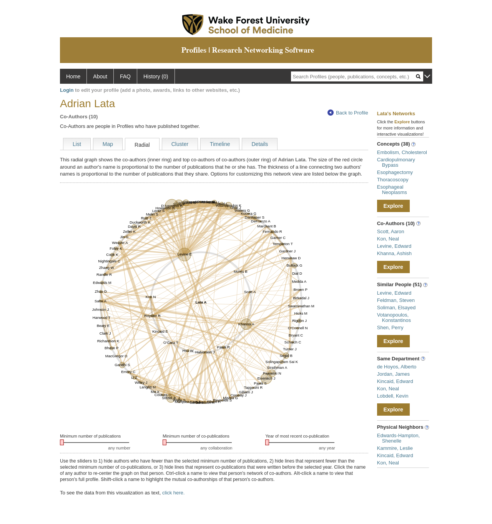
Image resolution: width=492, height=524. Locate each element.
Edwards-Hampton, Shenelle (398, 438)
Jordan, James (393, 374)
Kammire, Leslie (395, 448)
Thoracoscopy (393, 179)
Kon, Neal (388, 239)
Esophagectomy (395, 172)
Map (108, 144)
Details (259, 144)
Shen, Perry (390, 327)
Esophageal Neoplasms (392, 189)
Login (66, 90)
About (100, 76)
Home (73, 76)
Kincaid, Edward (395, 381)
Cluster (179, 144)
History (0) (155, 76)
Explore (393, 206)
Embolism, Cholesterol (402, 152)
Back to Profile (347, 113)
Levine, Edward (394, 246)
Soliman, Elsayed (396, 307)
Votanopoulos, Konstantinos (394, 317)
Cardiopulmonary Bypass (396, 162)
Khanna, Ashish (394, 253)
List (77, 144)
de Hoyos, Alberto (397, 367)
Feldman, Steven (396, 300)
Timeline (220, 144)
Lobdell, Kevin (393, 396)
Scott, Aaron (390, 231)
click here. (173, 493)
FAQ (125, 76)
